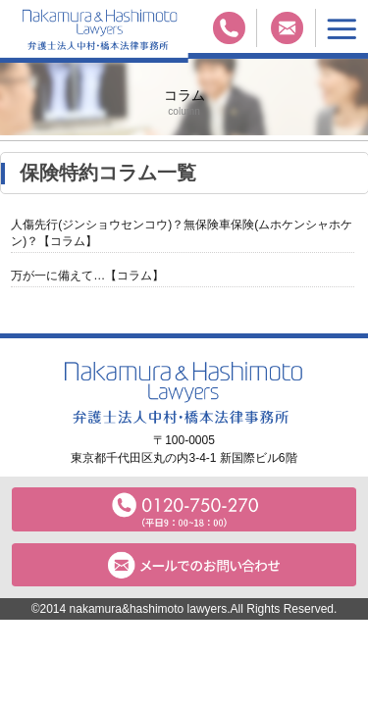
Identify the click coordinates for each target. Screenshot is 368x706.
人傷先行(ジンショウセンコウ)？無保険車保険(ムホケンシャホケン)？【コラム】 (181, 233)
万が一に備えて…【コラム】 (87, 275)
